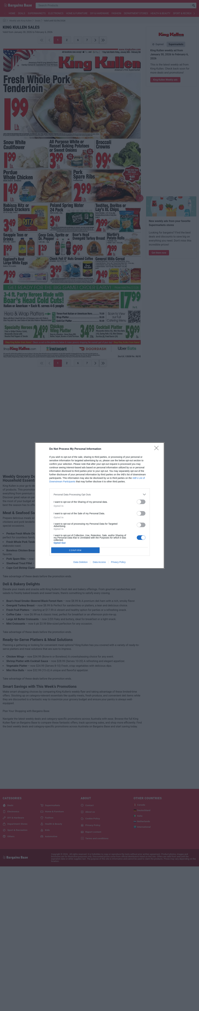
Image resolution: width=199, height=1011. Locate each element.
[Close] (157, 449)
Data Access (99, 562)
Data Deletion (80, 562)
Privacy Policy (118, 562)
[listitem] (99, 494)
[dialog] (99, 505)
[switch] (141, 502)
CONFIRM (75, 550)
